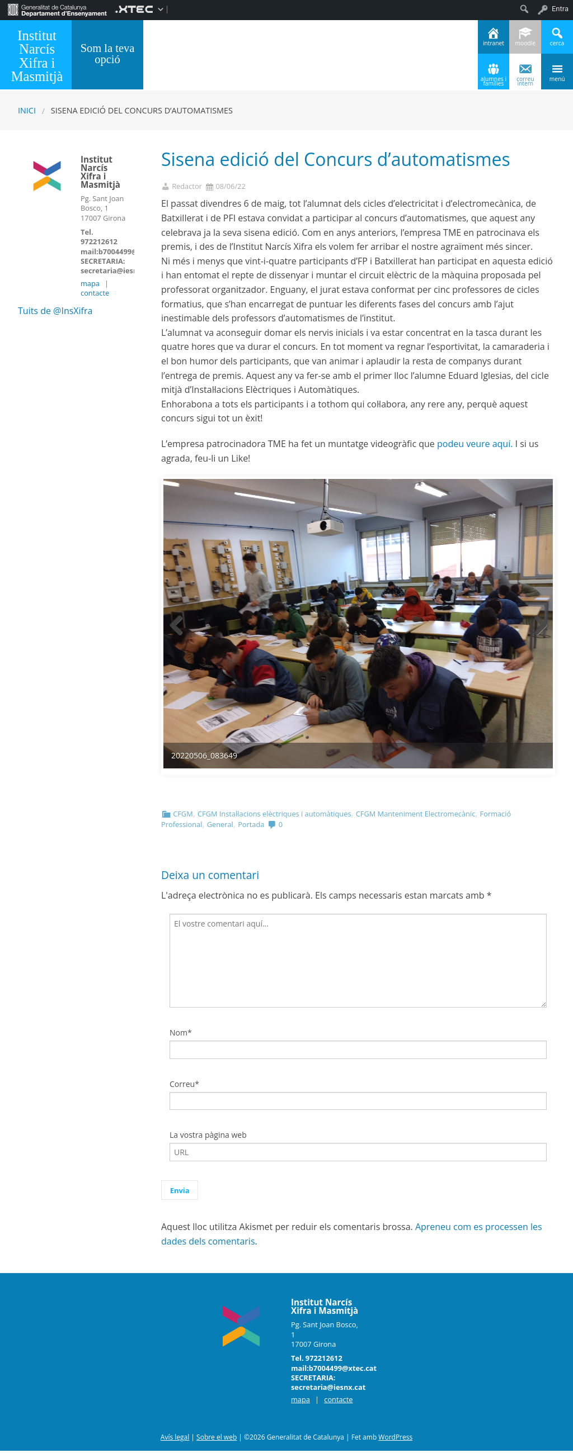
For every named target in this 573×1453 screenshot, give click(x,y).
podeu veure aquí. (475, 444)
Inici (27, 110)
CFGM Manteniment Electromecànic (416, 816)
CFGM (182, 816)
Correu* (184, 1086)
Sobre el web (216, 1439)
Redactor (187, 186)
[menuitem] (57, 9)
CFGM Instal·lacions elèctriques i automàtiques (274, 816)
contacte (95, 293)
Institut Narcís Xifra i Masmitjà (37, 56)
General (220, 827)
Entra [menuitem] (560, 8)
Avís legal (175, 1439)
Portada (251, 827)
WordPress (395, 1439)
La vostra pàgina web (208, 1137)
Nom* (181, 1035)
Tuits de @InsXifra (55, 311)
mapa (90, 283)
